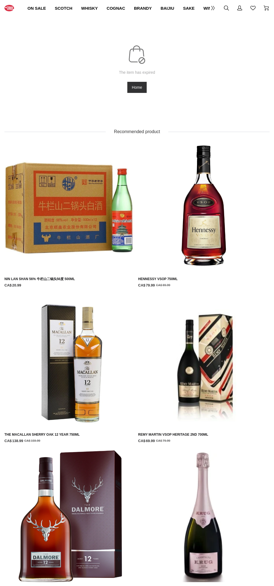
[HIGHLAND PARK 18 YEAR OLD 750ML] (48, 395)
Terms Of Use (77, 479)
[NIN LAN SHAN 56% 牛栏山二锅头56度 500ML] (48, 201)
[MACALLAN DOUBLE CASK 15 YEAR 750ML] (166, 298)
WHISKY (122, 8)
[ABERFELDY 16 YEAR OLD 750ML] (226, 395)
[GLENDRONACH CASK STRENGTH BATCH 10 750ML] (226, 301)
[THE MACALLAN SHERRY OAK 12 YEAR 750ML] (166, 204)
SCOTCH (90, 8)
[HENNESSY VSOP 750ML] (107, 201)
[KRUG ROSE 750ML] (107, 295)
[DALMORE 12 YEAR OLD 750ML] (48, 298)
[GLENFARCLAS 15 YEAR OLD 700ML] (107, 395)
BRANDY (187, 8)
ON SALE (57, 8)
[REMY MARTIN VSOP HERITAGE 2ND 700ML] (226, 201)
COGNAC (154, 8)
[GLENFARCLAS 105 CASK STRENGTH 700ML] (166, 398)
